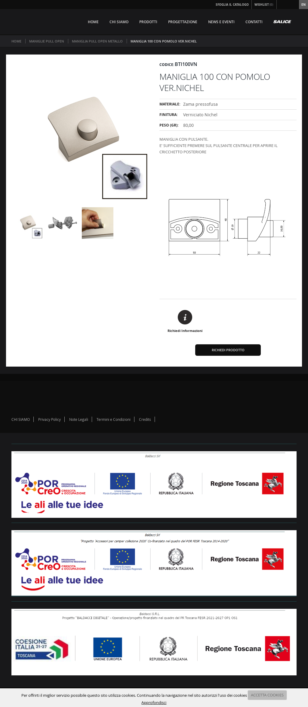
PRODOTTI (148, 21)
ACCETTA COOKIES (267, 695)
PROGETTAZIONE (182, 21)
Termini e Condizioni (114, 419)
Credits (145, 419)
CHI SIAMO (118, 21)
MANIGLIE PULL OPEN (46, 41)
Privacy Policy (49, 419)
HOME (93, 21)
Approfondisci (153, 702)
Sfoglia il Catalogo (232, 4)
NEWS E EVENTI (221, 21)
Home (16, 41)
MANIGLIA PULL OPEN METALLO (97, 41)
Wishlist (264, 4)
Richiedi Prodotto (228, 350)
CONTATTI (254, 21)
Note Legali (78, 419)
